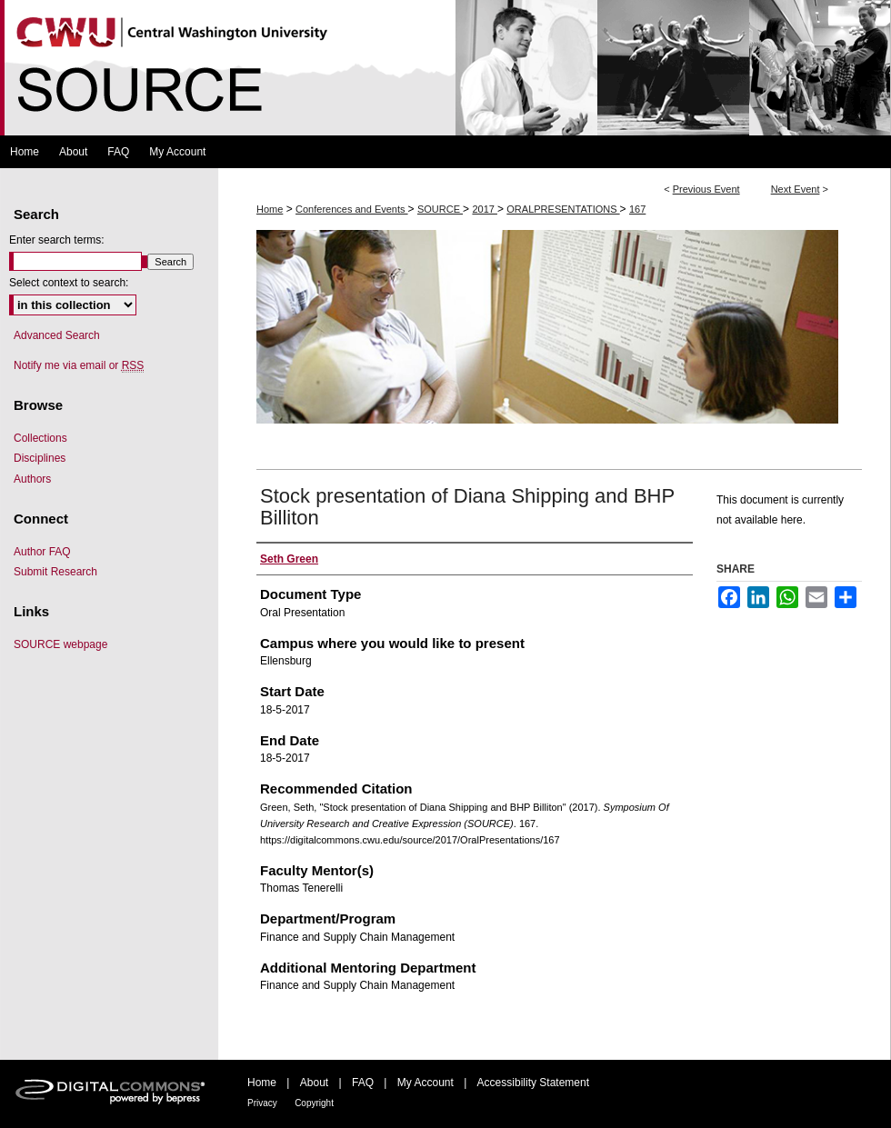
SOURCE (440, 209)
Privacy (262, 1103)
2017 (484, 209)
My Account (425, 1082)
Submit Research (55, 571)
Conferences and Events (351, 209)
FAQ (363, 1082)
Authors (32, 479)
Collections (40, 438)
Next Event (795, 189)
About (314, 1082)
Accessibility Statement (533, 1082)
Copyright (314, 1103)
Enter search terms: (57, 240)
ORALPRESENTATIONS (562, 209)
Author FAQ (42, 551)
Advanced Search (57, 335)
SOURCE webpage (60, 644)
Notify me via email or (79, 365)
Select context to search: (68, 282)
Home (269, 209)
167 (637, 209)
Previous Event (706, 189)
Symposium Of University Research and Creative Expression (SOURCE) (445, 67)
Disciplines (39, 458)
